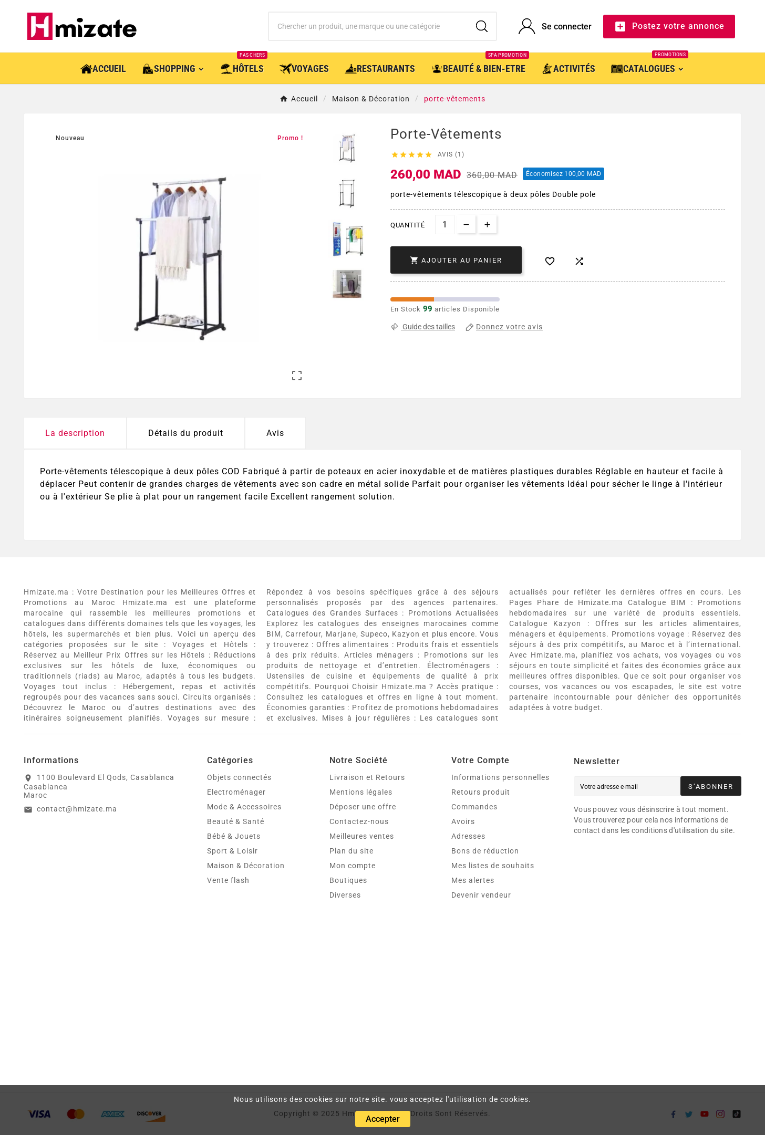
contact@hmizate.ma (77, 809)
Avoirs (463, 821)
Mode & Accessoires (244, 807)
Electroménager (236, 792)
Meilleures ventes (361, 836)
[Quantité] (444, 224)
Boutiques (348, 880)
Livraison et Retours (367, 777)
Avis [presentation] (275, 433)
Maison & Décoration (246, 865)
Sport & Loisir (232, 851)
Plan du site (351, 851)
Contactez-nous (359, 821)
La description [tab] (75, 433)
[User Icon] (555, 26)
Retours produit (480, 792)
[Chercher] (368, 26)
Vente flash (228, 880)
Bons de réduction (485, 851)
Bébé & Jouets (234, 836)
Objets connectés (239, 777)
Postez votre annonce (669, 26)
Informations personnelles (500, 777)
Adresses (468, 836)
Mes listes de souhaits (492, 865)
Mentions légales (360, 792)
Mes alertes (472, 880)
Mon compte (352, 865)
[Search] (482, 26)
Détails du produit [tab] (185, 433)
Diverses (345, 895)
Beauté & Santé (235, 821)
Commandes (474, 807)
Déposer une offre (362, 807)
